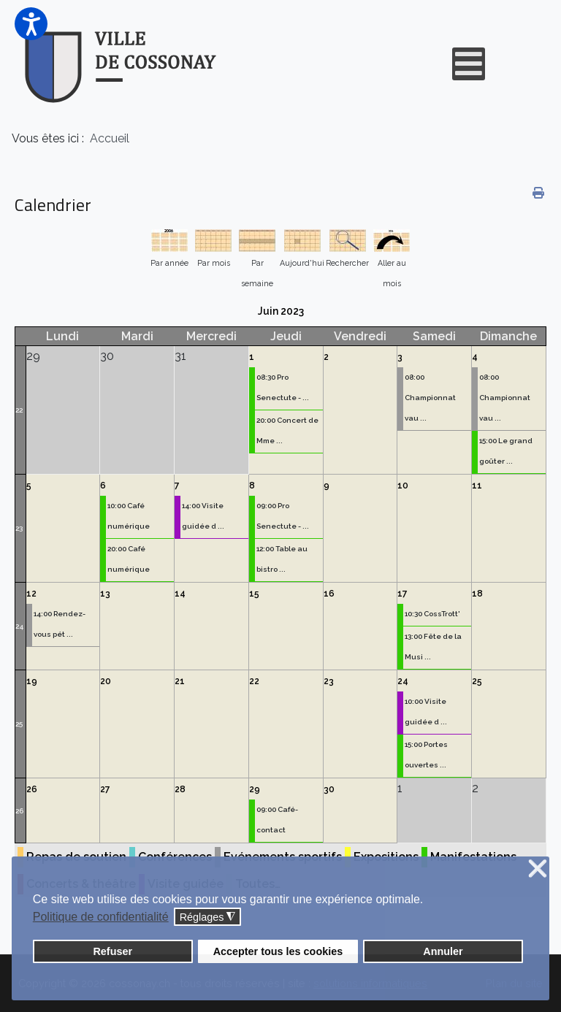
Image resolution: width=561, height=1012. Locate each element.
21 (180, 681)
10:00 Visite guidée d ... (426, 711)
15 (254, 594)
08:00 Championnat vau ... (430, 397)
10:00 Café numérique (128, 516)
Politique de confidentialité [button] (101, 917)
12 (31, 594)
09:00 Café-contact (277, 819)
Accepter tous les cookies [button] (278, 951)
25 (19, 724)
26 (19, 811)
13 (105, 594)
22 (19, 410)
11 (477, 485)
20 (105, 681)
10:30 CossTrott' (432, 614)
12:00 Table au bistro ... (282, 559)
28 (180, 789)
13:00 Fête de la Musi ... (433, 646)
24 (19, 626)
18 (477, 594)
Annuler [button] (442, 951)
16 (329, 594)
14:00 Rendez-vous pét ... (59, 624)
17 (402, 594)
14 (180, 594)
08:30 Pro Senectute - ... (282, 387)
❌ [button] (537, 869)
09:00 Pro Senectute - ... (282, 516)
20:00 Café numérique (128, 559)
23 (19, 528)
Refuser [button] (112, 951)
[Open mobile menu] (468, 63)
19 (31, 681)
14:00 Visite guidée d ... (203, 516)
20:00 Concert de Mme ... (287, 430)
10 (402, 485)
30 (329, 789)
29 (254, 789)
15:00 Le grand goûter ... (506, 451)
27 (105, 789)
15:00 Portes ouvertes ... (426, 754)
